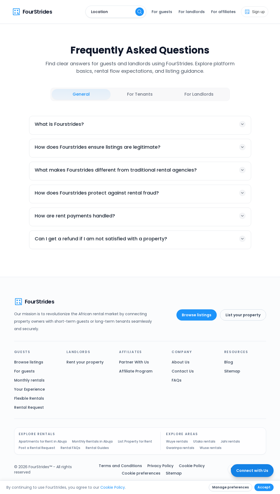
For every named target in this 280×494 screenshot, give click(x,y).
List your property (243, 315)
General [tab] (81, 94)
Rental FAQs (70, 448)
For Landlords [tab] (199, 94)
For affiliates (223, 11)
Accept (264, 487)
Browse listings (196, 315)
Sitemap (232, 371)
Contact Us (183, 371)
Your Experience (29, 389)
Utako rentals (204, 441)
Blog (228, 362)
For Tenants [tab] (140, 94)
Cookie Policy (192, 465)
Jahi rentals (230, 441)
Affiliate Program (135, 371)
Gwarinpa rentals (180, 448)
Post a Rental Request (37, 448)
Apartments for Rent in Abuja (43, 441)
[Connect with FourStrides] (252, 470)
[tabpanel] (140, 183)
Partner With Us (134, 362)
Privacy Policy (160, 465)
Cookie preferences (141, 473)
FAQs (177, 380)
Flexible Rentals (29, 398)
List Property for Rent (135, 441)
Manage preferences (230, 487)
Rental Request (29, 407)
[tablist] (140, 94)
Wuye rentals (177, 441)
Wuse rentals (211, 448)
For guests (162, 11)
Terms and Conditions (120, 465)
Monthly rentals (29, 380)
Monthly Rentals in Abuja (92, 441)
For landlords (192, 11)
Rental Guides (97, 448)
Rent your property (85, 362)
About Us (181, 362)
